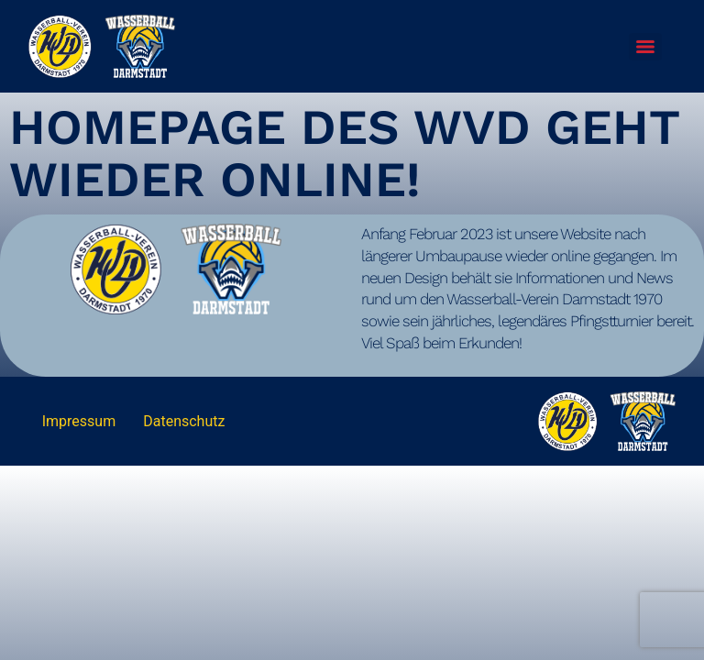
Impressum (79, 421)
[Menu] (645, 46)
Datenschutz (184, 421)
